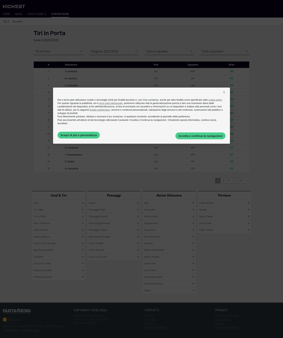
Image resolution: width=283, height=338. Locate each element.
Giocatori (17, 21)
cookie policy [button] (215, 99)
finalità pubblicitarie (100, 109)
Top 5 (6, 21)
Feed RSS (11, 319)
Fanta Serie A (37, 14)
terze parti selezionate (111, 103)
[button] (224, 95)
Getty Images (11, 330)
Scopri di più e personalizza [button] (78, 135)
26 (240, 180)
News (18, 14)
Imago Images (30, 330)
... (235, 180)
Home (6, 14)
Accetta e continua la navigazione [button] (200, 135)
